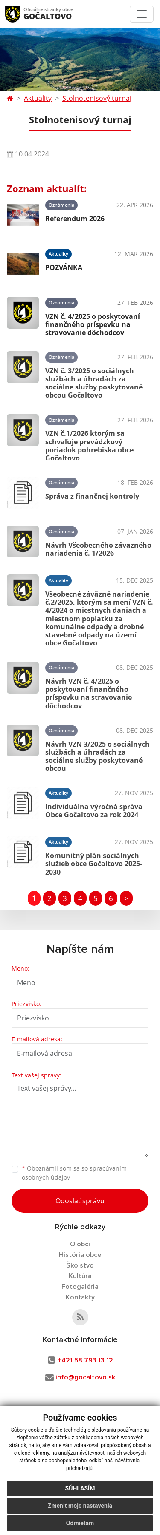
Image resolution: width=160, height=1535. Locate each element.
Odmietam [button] (80, 1523)
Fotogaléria (80, 1286)
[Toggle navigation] (142, 14)
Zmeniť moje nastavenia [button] (80, 1505)
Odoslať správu (80, 1200)
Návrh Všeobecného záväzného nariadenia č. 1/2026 (98, 549)
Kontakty (80, 1297)
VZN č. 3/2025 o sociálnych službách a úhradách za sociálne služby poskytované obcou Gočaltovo (94, 383)
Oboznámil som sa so (74, 1172)
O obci (80, 1244)
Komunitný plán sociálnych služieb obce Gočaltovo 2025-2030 (93, 863)
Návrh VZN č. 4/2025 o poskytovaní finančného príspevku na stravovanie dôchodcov (88, 694)
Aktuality (38, 98)
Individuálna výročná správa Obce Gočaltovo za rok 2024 (94, 810)
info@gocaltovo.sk (85, 1377)
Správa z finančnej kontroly (92, 496)
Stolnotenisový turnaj (96, 98)
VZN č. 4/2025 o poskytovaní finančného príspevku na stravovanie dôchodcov (92, 324)
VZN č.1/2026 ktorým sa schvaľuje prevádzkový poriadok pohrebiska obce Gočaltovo (89, 446)
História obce (80, 1254)
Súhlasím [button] (80, 1488)
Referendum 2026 (75, 218)
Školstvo (80, 1265)
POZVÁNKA (63, 267)
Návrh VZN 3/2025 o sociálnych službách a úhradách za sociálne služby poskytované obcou (97, 756)
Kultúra (80, 1276)
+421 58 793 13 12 (85, 1360)
